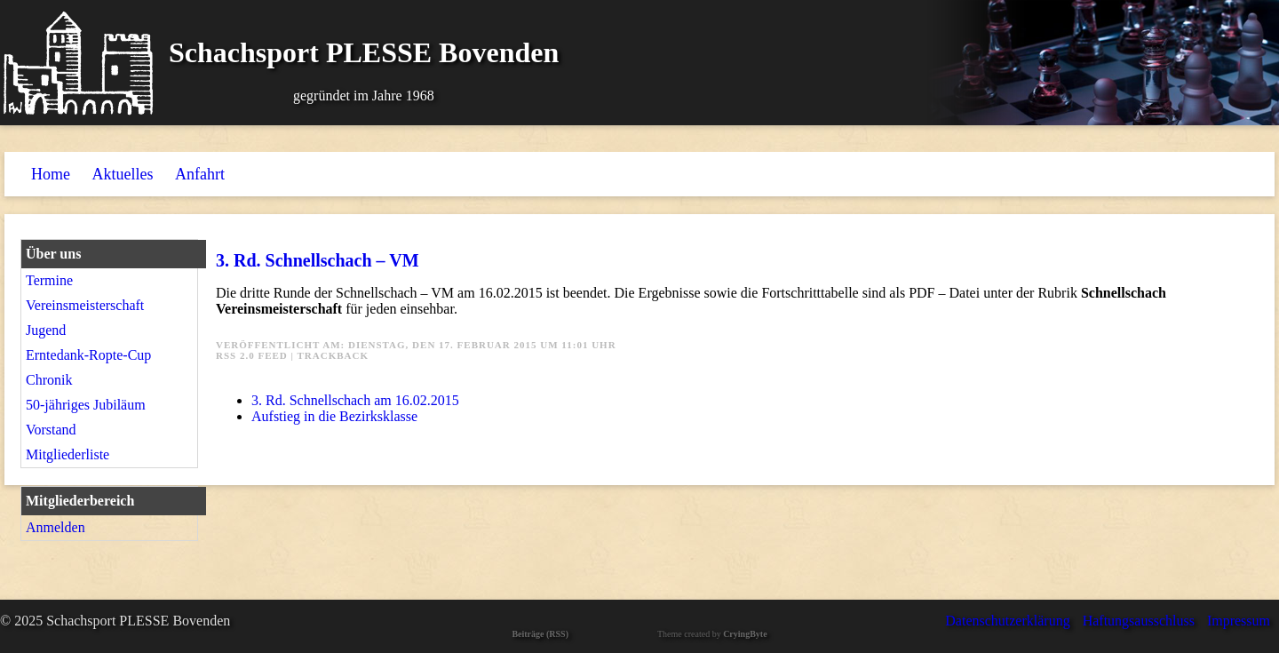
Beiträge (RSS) (540, 634)
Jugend (46, 330)
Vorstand (51, 429)
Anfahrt (200, 174)
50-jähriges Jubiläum (86, 404)
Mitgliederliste (67, 454)
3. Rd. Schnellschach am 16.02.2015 (355, 400)
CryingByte (745, 634)
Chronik (49, 379)
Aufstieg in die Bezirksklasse (334, 416)
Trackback (333, 355)
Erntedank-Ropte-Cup (88, 354)
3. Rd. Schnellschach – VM (317, 260)
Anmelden (55, 527)
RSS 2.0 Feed (252, 355)
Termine (49, 280)
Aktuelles (123, 174)
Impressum (1238, 620)
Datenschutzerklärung (1007, 620)
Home (50, 174)
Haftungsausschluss (1139, 620)
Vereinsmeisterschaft (85, 305)
